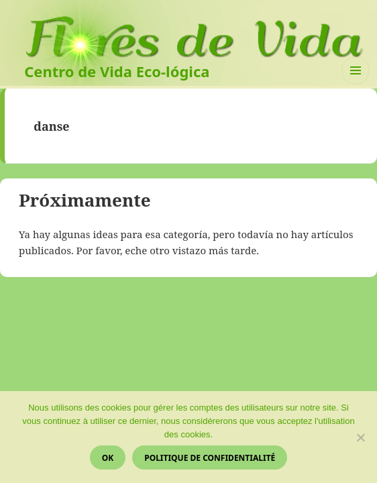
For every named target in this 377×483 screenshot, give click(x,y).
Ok (107, 458)
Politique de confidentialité (209, 458)
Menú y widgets (356, 84)
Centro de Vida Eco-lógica (116, 71)
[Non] (360, 437)
